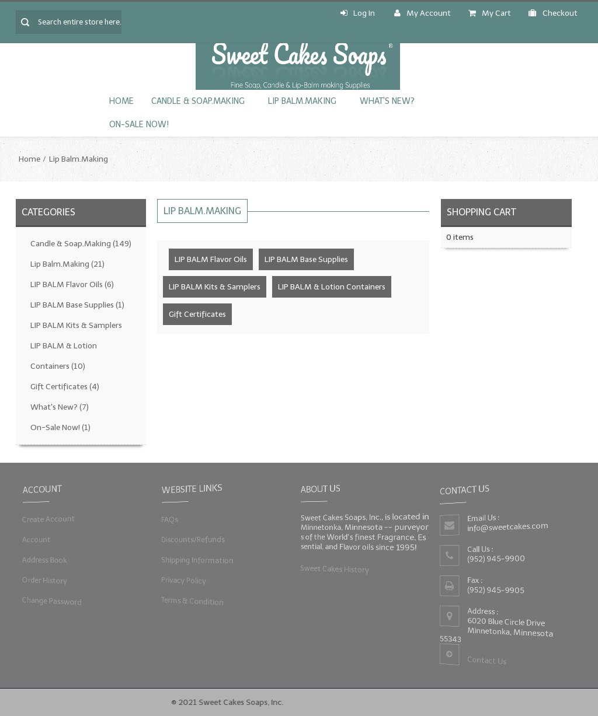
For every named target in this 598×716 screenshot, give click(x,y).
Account (34, 539)
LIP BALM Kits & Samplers (76, 325)
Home (121, 101)
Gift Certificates (64, 387)
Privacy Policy (182, 580)
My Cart (489, 13)
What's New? (387, 101)
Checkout (553, 13)
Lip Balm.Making (302, 101)
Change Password (50, 601)
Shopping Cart (481, 212)
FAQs (167, 519)
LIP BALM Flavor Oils (72, 284)
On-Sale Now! (139, 125)
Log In (357, 13)
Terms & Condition (191, 601)
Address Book (43, 559)
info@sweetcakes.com (507, 527)
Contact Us (486, 661)
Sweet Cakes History (333, 569)
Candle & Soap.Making (198, 101)
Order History (43, 580)
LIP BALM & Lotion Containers (63, 356)
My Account (422, 13)
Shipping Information (196, 559)
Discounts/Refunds (191, 539)
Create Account (47, 519)
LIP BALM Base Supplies (77, 305)
